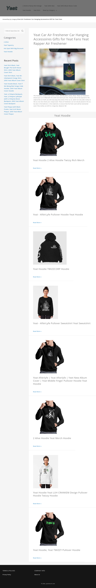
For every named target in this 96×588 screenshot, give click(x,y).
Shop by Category (12, 19)
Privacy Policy (7, 574)
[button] (50, 10)
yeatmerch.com (50, 583)
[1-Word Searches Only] (12, 31)
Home (4, 19)
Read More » (37, 168)
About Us (37, 574)
